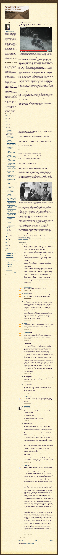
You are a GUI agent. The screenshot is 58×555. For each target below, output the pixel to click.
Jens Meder (26, 293)
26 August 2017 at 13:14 (27, 373)
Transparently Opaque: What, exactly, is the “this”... (11, 153)
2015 (7, 238)
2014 (7, 239)
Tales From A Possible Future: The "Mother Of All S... (12, 139)
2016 (7, 236)
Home (36, 540)
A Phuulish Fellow (9, 255)
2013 (7, 241)
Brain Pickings (9, 264)
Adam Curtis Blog (9, 257)
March (8, 232)
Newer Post (20, 540)
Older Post (51, 540)
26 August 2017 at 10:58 (27, 329)
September (9, 133)
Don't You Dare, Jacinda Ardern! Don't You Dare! (11, 176)
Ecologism (40, 238)
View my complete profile (9, 59)
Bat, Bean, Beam (9, 262)
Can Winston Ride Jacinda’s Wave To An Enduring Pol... (11, 168)
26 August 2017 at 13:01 (27, 340)
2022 (7, 119)
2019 (7, 124)
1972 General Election (25, 238)
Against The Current (10, 258)
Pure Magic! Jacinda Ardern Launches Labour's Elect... (10, 172)
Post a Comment (22, 537)
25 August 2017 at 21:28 (27, 298)
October (8, 131)
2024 (7, 116)
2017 (7, 127)
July (8, 227)
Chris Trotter (10, 31)
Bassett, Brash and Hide (11, 260)
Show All (15, 272)
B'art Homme (27, 332)
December (9, 128)
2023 (7, 118)
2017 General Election (33, 238)
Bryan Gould (8, 266)
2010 (7, 245)
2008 (7, 248)
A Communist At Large (10, 253)
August (8, 134)
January (8, 235)
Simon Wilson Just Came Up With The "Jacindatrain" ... (11, 210)
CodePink (8, 268)
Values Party (25, 239)
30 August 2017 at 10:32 (27, 462)
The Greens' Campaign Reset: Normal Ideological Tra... (11, 186)
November (9, 130)
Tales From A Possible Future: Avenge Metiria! (11, 193)
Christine (26, 465)
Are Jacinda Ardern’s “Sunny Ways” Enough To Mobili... (12, 206)
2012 (7, 242)
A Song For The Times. (11, 136)
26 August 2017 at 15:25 (27, 403)
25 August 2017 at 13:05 (27, 290)
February (9, 233)
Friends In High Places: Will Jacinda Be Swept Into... (11, 202)
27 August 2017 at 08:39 (27, 420)
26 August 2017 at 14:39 (27, 393)
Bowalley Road (12, 7)
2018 (7, 125)
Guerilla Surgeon (28, 287)
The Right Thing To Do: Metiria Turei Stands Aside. (11, 214)
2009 (7, 246)
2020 (7, 122)
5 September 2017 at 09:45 (28, 534)
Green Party (45, 238)
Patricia (25, 323)
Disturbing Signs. (10, 141)
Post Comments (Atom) (29, 543)
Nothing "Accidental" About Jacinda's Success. (11, 221)
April (8, 230)
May (8, 229)
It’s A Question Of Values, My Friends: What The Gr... (11, 158)
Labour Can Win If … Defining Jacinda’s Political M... (11, 225)
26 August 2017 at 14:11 (27, 381)
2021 (7, 121)
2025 (7, 115)
